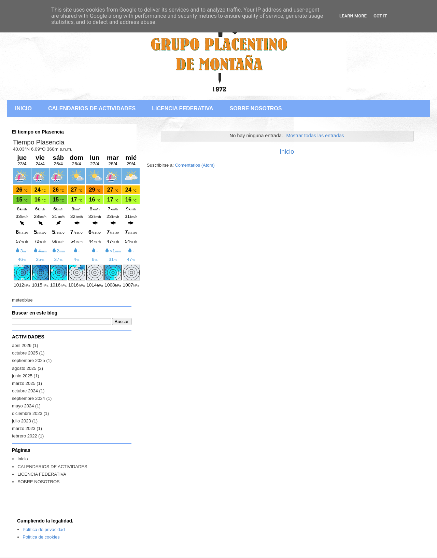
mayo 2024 (23, 405)
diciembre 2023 (27, 413)
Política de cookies (41, 537)
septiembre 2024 (28, 398)
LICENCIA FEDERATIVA (182, 108)
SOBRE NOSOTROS (255, 108)
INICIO (23, 108)
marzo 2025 (24, 383)
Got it (380, 15)
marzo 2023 (24, 428)
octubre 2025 (25, 352)
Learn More (353, 15)
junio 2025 (22, 375)
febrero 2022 (24, 435)
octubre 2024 (25, 390)
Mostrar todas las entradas (315, 135)
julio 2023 (21, 420)
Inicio (287, 151)
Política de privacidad (44, 529)
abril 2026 (21, 345)
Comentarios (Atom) (194, 165)
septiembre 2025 (28, 360)
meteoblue (22, 300)
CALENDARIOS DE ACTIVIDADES (92, 108)
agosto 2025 (24, 368)
